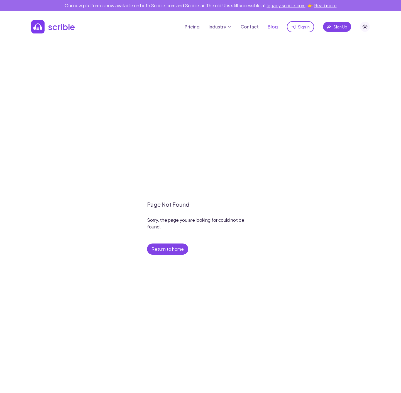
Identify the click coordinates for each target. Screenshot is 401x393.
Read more (325, 5)
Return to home (167, 249)
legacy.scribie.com (286, 5)
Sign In (300, 26)
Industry (220, 27)
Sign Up (337, 26)
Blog (273, 27)
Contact (250, 27)
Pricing (192, 27)
